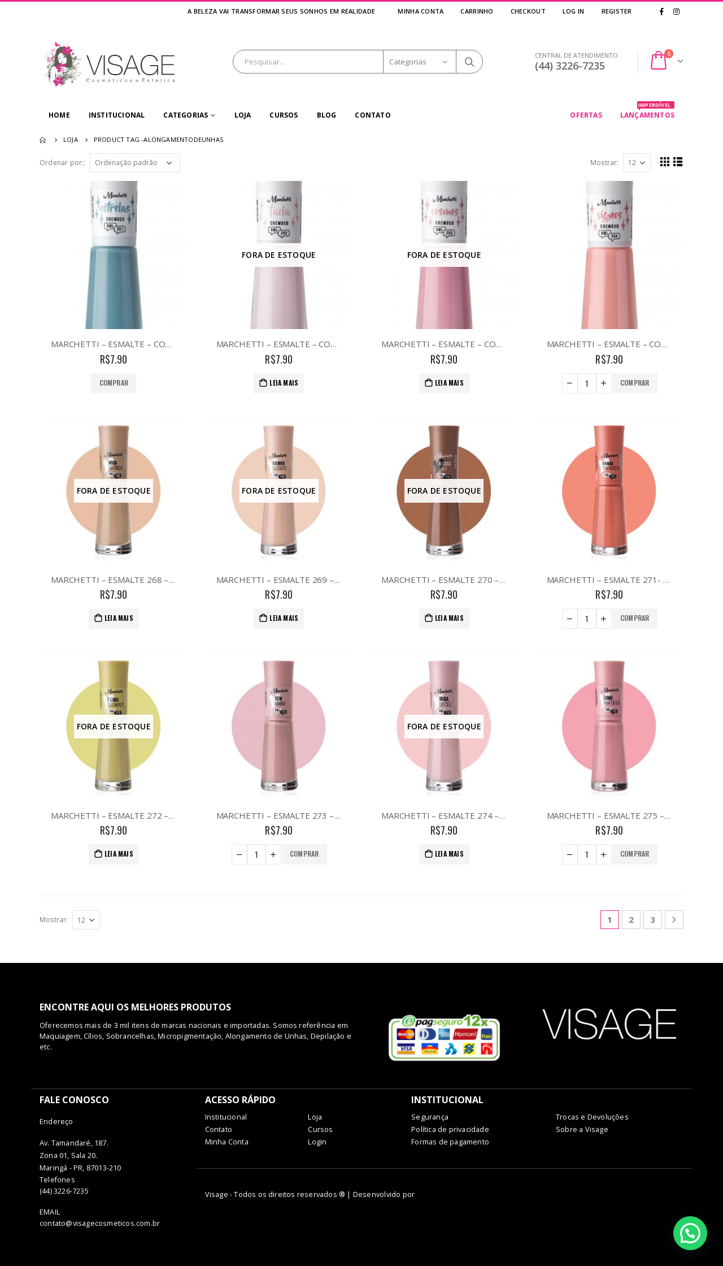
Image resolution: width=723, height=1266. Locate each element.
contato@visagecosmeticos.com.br (100, 1223)
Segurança (429, 1117)
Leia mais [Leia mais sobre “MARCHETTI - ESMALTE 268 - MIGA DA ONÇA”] (118, 618)
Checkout (528, 11)
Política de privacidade (450, 1129)
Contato (372, 115)
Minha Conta (420, 11)
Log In (574, 11)
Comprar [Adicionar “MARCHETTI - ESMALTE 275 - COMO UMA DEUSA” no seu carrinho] (634, 853)
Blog (327, 115)
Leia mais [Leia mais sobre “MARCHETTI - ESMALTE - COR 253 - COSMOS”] (449, 382)
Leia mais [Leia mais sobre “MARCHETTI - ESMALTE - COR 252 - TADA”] (283, 382)
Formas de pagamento (450, 1142)
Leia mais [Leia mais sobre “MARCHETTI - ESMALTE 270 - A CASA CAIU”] (449, 618)
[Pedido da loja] (135, 162)
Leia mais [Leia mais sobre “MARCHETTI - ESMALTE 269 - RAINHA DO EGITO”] (283, 618)
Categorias (185, 115)
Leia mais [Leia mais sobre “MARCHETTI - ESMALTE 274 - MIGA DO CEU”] (449, 853)
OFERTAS (586, 115)
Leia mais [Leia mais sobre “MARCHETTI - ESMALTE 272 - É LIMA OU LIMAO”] (118, 853)
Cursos (283, 115)
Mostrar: (604, 162)
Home (59, 115)
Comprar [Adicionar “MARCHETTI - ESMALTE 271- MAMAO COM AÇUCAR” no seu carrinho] (634, 618)
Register (616, 11)
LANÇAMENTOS (647, 111)
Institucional (117, 115)
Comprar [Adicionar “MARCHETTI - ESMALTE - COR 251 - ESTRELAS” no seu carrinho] (113, 382)
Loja (242, 115)
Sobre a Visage (582, 1129)
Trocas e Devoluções (592, 1117)
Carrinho (476, 11)
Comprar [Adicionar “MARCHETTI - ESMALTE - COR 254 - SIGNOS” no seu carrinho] (634, 382)
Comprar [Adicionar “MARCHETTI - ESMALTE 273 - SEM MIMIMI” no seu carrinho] (304, 853)
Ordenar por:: (63, 162)
